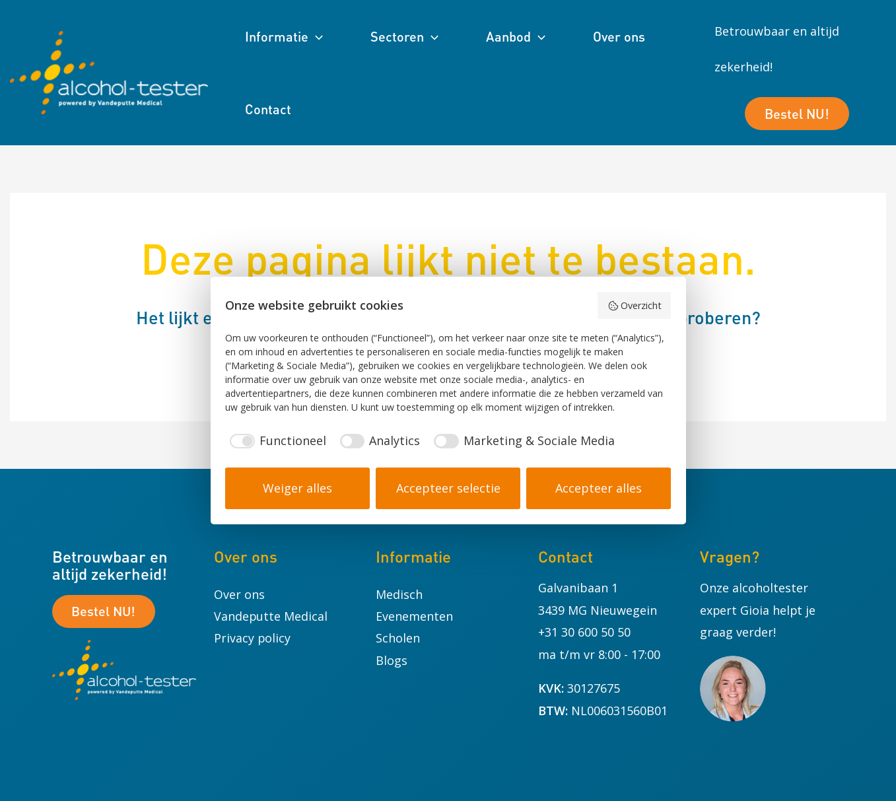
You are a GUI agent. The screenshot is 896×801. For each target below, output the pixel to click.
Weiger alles (297, 488)
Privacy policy (252, 638)
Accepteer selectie (448, 488)
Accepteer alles (598, 488)
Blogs (391, 660)
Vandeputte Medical (271, 616)
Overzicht (634, 305)
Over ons (239, 594)
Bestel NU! (797, 100)
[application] (315, 36)
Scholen (398, 638)
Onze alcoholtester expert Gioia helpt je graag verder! (758, 610)
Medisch (399, 594)
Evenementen (414, 616)
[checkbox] (275, 441)
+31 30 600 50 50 (584, 632)
